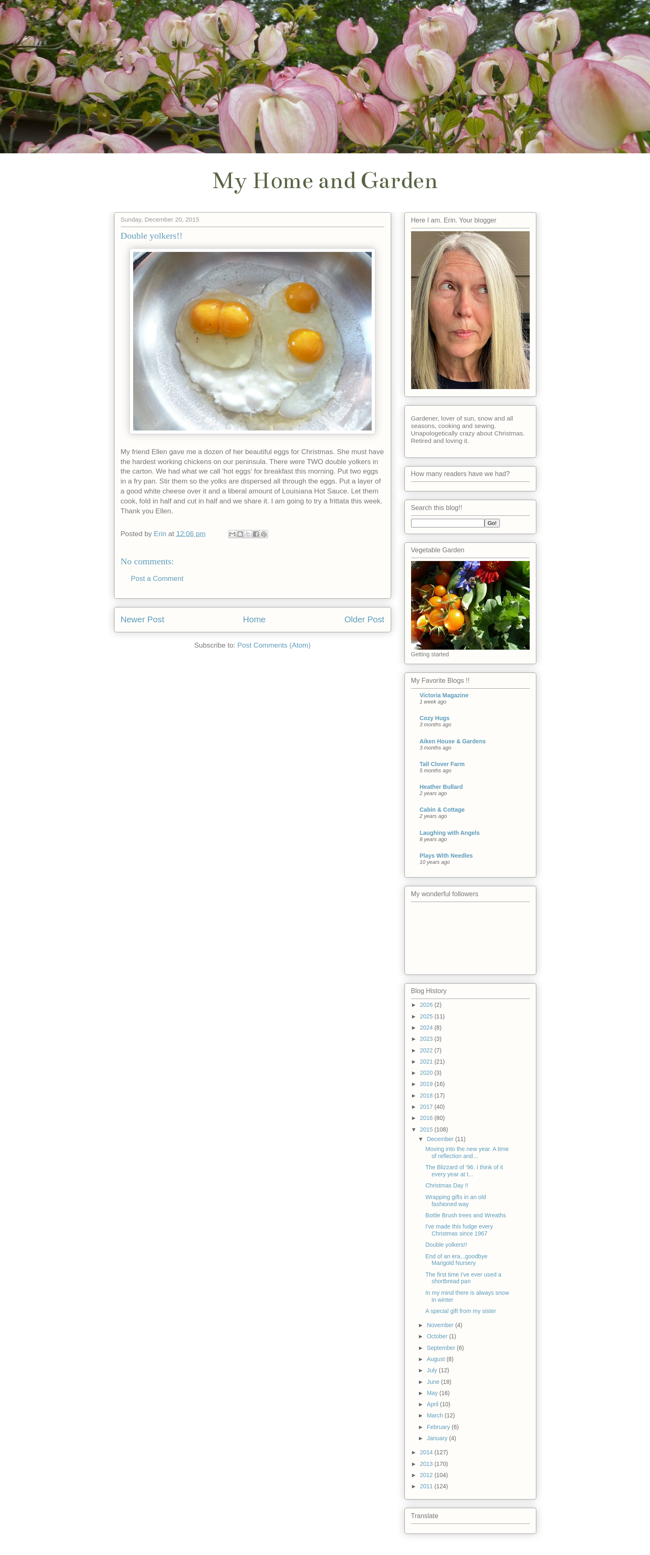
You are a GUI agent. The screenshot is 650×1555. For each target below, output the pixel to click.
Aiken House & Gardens (453, 741)
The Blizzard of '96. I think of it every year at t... (464, 1171)
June (434, 1381)
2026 (427, 1004)
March (436, 1415)
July (433, 1370)
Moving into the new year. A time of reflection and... (467, 1152)
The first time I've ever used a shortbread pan (463, 1278)
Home (254, 619)
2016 (427, 1118)
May (433, 1393)
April (433, 1404)
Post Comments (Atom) (274, 645)
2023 (427, 1038)
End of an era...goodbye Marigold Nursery (456, 1260)
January (438, 1438)
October (438, 1336)
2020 (427, 1072)
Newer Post (142, 619)
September (442, 1348)
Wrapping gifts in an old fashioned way (455, 1200)
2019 (427, 1084)
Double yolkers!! (446, 1244)
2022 (427, 1050)
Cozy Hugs (435, 718)
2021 (427, 1061)
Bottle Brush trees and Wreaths (465, 1215)
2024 (427, 1027)
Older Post (364, 619)
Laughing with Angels (450, 832)
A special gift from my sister (460, 1311)
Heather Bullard (441, 787)
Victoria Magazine (444, 695)
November (441, 1325)
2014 (427, 1452)
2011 (427, 1486)
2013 (427, 1464)
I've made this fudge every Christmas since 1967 (459, 1230)
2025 (427, 1016)
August (436, 1359)
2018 (427, 1095)
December (441, 1139)
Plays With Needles (446, 855)
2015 (427, 1129)
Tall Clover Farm (442, 764)
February (439, 1427)
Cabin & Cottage (442, 809)
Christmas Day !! (446, 1185)
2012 (427, 1475)
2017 (427, 1106)
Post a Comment (157, 579)
